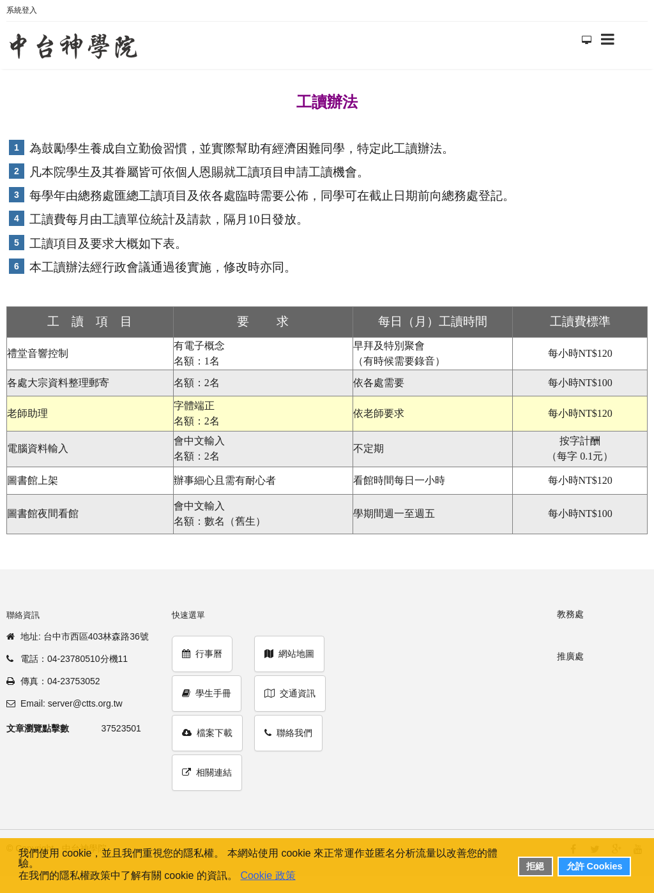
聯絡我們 (288, 733)
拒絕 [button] (535, 866)
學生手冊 (206, 693)
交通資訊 (290, 693)
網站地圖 (289, 654)
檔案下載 (207, 733)
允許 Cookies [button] (595, 866)
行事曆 (202, 654)
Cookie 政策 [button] (267, 875)
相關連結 (207, 772)
